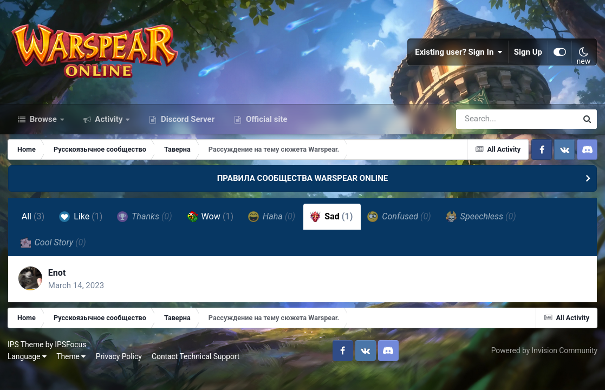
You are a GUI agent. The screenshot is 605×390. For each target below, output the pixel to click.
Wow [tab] (210, 221)
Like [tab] (81, 221)
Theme (71, 362)
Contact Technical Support (196, 362)
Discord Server (186, 123)
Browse (43, 123)
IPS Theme (26, 350)
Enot (58, 277)
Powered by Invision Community (544, 356)
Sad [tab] (331, 221)
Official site (265, 123)
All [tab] (33, 221)
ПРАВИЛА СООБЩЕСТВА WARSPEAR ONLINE (302, 183)
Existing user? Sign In (459, 54)
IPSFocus (71, 350)
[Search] (486, 123)
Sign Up (528, 54)
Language (27, 362)
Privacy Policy (119, 362)
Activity (109, 123)
